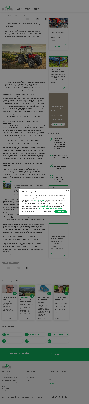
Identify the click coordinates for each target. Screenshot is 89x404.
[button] (28, 211)
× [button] (68, 190)
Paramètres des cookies (43, 208)
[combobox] (66, 190)
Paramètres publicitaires (44, 206)
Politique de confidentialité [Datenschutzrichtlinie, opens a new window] (56, 208)
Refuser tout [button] (47, 211)
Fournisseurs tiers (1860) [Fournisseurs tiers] (39, 200)
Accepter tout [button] (60, 211)
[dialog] (44, 202)
